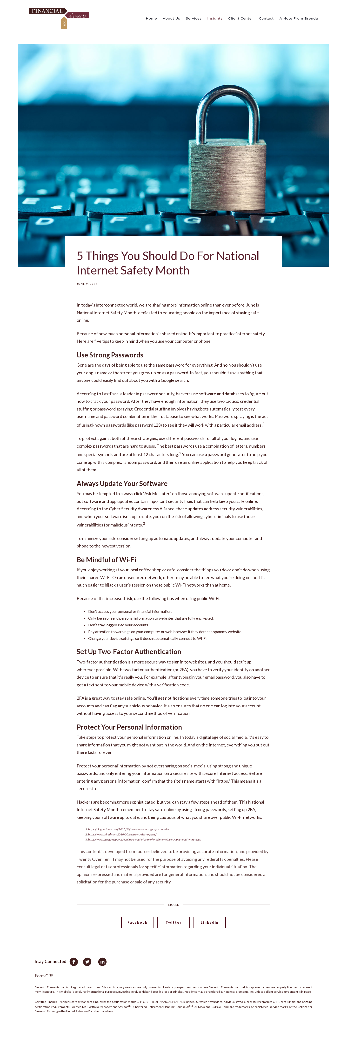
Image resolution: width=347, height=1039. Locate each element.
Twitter (174, 922)
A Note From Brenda (299, 18)
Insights (214, 18)
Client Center (240, 18)
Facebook (137, 922)
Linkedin (210, 922)
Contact (266, 18)
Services (194, 18)
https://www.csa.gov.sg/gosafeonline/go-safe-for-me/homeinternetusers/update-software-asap (144, 839)
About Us (171, 18)
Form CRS (44, 975)
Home (151, 18)
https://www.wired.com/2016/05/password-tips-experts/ (122, 834)
